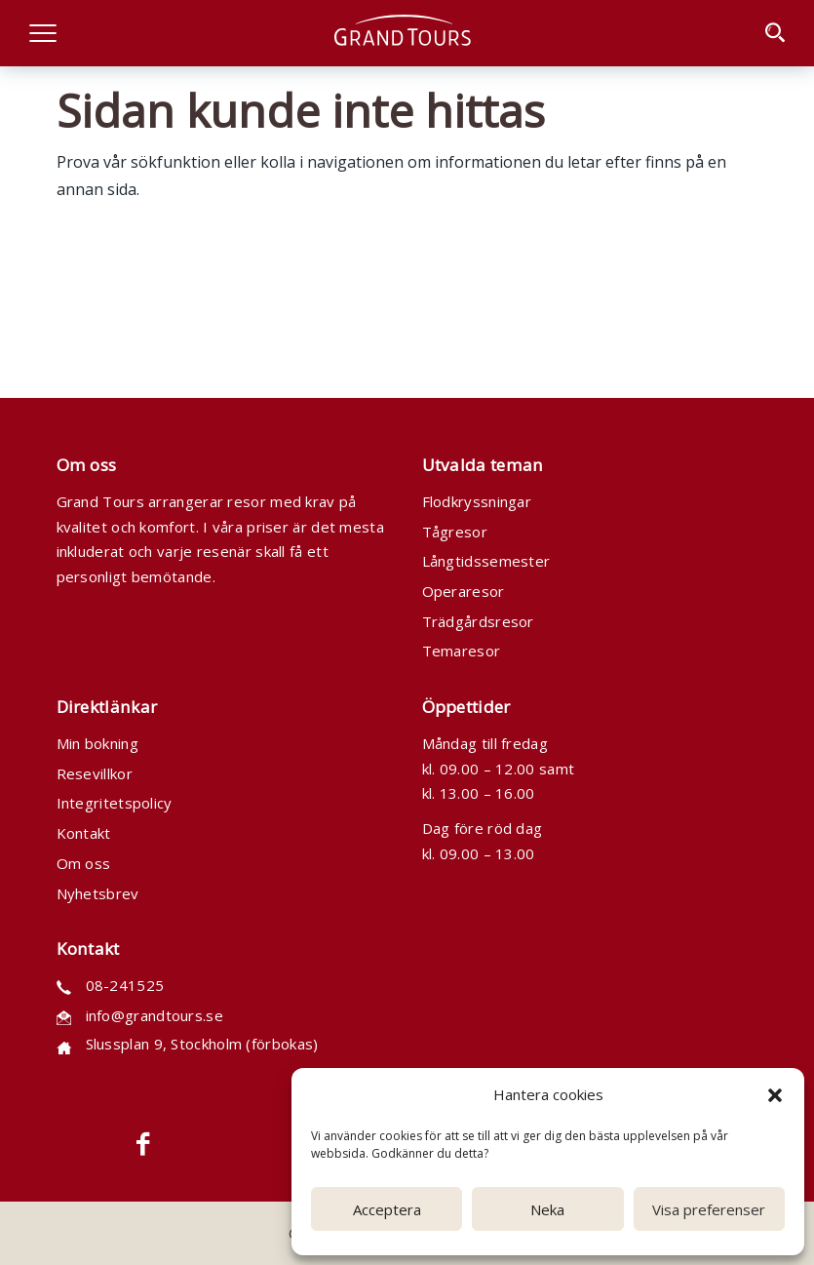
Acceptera (387, 1209)
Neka (547, 1209)
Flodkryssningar (477, 501)
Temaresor (461, 650)
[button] (775, 1095)
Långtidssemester (486, 561)
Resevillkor (95, 773)
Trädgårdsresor (478, 621)
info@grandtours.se (154, 1015)
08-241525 (125, 985)
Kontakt (84, 833)
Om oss (84, 863)
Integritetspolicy (115, 802)
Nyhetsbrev (98, 893)
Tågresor (454, 531)
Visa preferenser (708, 1209)
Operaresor (463, 591)
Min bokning (97, 743)
